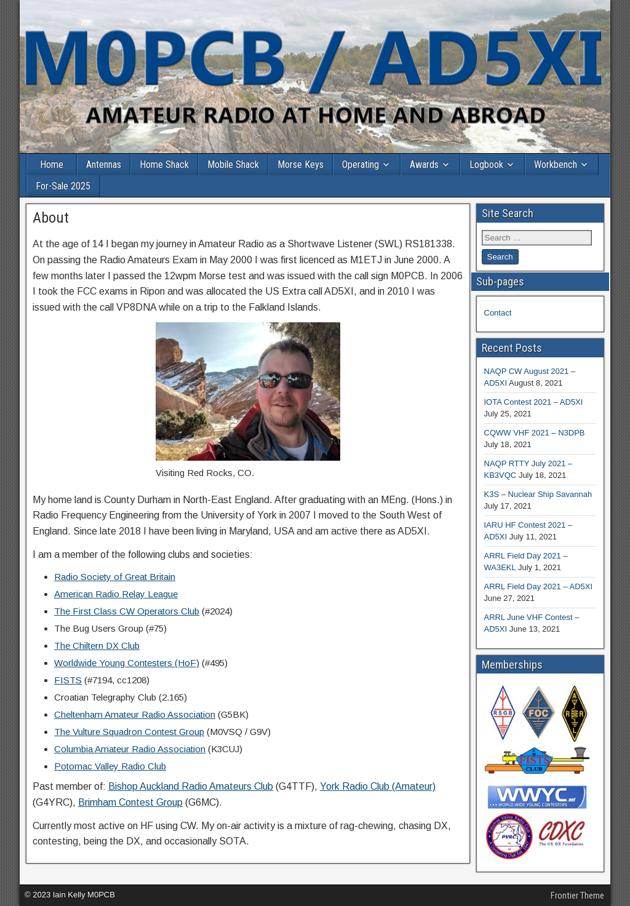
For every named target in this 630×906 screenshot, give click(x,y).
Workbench (555, 164)
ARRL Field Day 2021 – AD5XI (538, 586)
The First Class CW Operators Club (126, 611)
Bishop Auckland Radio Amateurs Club (190, 786)
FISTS (68, 680)
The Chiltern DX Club (97, 645)
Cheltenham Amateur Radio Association (134, 714)
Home (51, 164)
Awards (424, 164)
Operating (360, 164)
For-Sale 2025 (63, 186)
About (51, 217)
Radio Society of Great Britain (114, 576)
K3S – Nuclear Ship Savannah (538, 494)
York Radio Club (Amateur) (378, 786)
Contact (498, 312)
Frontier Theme (577, 895)
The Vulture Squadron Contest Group (129, 731)
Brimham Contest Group (130, 802)
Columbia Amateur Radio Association (129, 749)
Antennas (103, 164)
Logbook (486, 164)
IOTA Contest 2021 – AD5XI (533, 402)
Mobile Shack (233, 164)
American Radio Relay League (116, 594)
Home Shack (164, 164)
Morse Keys (300, 164)
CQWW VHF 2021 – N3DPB (534, 432)
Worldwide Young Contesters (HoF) (126, 663)
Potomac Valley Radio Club (110, 766)
